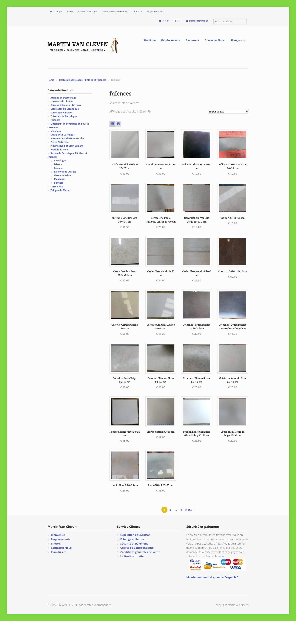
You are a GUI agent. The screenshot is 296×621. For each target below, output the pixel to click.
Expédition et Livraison (135, 535)
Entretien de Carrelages (63, 116)
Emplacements (170, 40)
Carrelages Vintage (61, 112)
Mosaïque (55, 131)
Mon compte (56, 11)
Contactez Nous (215, 40)
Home (51, 80)
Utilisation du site (132, 556)
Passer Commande (87, 11)
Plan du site (58, 552)
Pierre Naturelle (59, 142)
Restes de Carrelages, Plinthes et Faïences (82, 80)
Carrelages (60, 160)
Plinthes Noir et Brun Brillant (66, 145)
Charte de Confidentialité (136, 547)
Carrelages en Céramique (64, 108)
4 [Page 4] (181, 509)
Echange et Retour (132, 539)
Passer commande (198, 21)
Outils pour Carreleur (62, 134)
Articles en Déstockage (63, 97)
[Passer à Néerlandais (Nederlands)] (114, 11)
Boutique (150, 40)
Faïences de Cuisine (65, 171)
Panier (70, 11)
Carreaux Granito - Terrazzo (66, 105)
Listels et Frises (62, 175)
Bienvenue (192, 40)
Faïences (55, 120)
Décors (58, 164)
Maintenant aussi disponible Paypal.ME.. (212, 577)
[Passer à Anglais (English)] (155, 11)
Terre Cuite (56, 186)
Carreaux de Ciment (61, 101)
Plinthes (58, 182)
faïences (59, 168)
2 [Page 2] (170, 509)
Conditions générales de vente (140, 552)
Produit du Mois (59, 149)
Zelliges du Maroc (60, 190)
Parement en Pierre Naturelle (67, 138)
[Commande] (228, 111)
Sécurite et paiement (134, 543)
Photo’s (56, 543)
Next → (190, 509)
